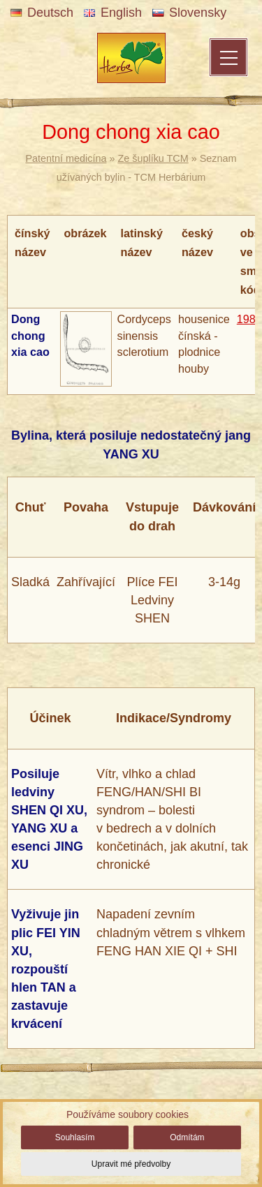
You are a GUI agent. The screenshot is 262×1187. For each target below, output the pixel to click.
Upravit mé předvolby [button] (131, 1164)
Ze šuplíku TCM (152, 158)
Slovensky (189, 13)
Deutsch (41, 13)
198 (246, 319)
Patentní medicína (65, 158)
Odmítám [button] (187, 1137)
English (113, 13)
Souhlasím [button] (75, 1137)
